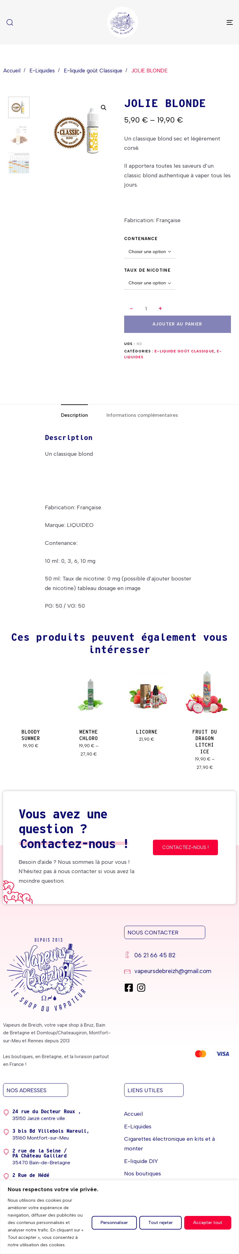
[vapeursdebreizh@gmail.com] (178, 972)
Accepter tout (207, 1222)
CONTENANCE (141, 238)
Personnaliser (114, 1222)
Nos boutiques (142, 1173)
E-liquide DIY (141, 1161)
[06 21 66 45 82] (178, 956)
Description (74, 415)
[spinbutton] (146, 309)
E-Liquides (42, 70)
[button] (160, 309)
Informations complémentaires (142, 415)
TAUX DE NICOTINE (147, 270)
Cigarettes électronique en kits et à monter (169, 1143)
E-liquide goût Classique (93, 70)
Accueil (11, 70)
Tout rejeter (160, 1222)
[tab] (74, 415)
